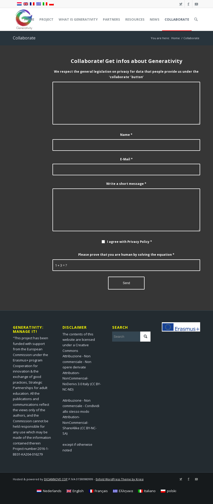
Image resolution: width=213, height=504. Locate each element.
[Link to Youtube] (196, 4)
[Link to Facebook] (188, 4)
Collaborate (24, 38)
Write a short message (126, 183)
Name (126, 135)
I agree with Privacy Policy (129, 241)
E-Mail (126, 159)
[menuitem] (29, 19)
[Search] (196, 19)
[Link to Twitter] (180, 4)
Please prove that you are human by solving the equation (126, 254)
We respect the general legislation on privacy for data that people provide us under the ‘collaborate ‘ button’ (126, 74)
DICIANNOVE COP (56, 479)
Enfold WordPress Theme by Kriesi (120, 479)
